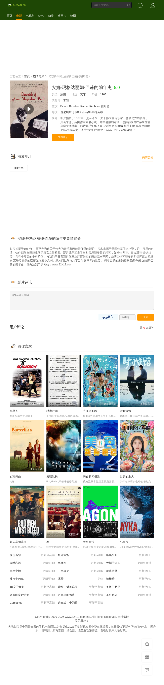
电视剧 (30, 15)
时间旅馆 (125, 411)
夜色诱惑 (32, 555)
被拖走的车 (32, 579)
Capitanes (32, 603)
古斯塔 (105, 106)
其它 (83, 94)
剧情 (63, 94)
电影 (19, 15)
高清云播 (147, 157)
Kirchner (94, 106)
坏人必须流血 (18, 542)
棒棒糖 (128, 579)
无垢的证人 (128, 563)
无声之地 (32, 571)
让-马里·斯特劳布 (92, 112)
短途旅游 (80, 555)
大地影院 (123, 616)
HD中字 (19, 168)
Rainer (84, 106)
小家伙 (124, 542)
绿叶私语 (32, 563)
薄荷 (80, 579)
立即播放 (63, 137)
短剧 (73, 15)
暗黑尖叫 (128, 555)
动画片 (62, 15)
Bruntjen (74, 106)
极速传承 (128, 571)
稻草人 (14, 411)
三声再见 (80, 571)
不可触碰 (128, 595)
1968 (103, 94)
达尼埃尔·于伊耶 (70, 112)
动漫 (51, 15)
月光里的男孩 (80, 595)
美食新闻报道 (91, 476)
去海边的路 (90, 411)
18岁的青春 (32, 587)
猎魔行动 (52, 411)
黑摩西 (80, 563)
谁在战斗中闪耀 (80, 603)
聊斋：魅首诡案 (80, 587)
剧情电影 (38, 76)
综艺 (41, 15)
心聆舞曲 (15, 476)
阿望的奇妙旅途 (32, 595)
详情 (131, 130)
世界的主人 (127, 476)
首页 (9, 15)
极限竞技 (88, 542)
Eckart (64, 106)
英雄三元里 (128, 587)
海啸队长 (52, 476)
